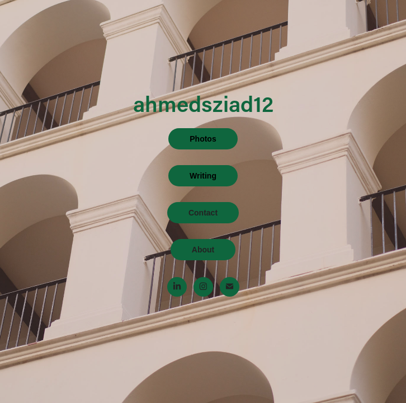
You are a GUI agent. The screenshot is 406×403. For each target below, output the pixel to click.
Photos (203, 138)
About (203, 249)
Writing (203, 175)
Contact (203, 212)
